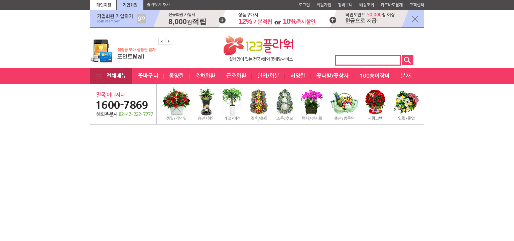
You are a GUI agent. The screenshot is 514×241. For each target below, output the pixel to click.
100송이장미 (375, 75)
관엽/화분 (268, 75)
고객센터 (416, 5)
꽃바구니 (148, 75)
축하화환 (205, 75)
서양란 (297, 75)
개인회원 (103, 5)
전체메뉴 (116, 75)
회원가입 (323, 5)
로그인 (304, 5)
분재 (406, 75)
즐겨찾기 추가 (158, 5)
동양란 (176, 75)
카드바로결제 (392, 5)
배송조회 (366, 5)
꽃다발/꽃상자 (332, 75)
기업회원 (130, 5)
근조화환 (236, 75)
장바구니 (345, 5)
